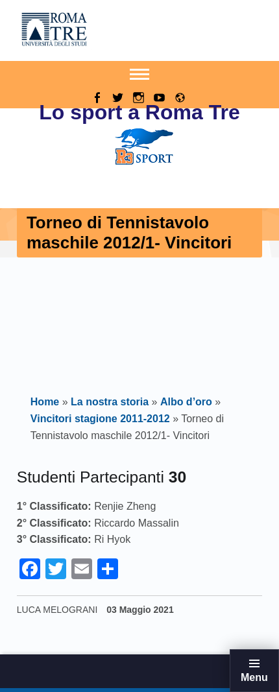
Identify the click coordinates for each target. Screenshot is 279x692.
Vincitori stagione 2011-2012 (100, 418)
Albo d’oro (186, 401)
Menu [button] (254, 677)
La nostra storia (110, 401)
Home (44, 401)
